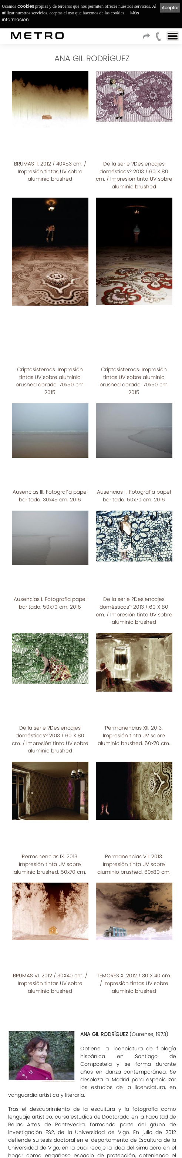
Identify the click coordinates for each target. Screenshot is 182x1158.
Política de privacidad (90, 1142)
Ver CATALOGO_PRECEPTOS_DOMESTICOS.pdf (65, 1051)
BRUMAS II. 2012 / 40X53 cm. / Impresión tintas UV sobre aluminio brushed (50, 141)
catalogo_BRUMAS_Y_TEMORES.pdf (62, 1009)
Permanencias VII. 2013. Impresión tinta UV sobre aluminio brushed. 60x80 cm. (134, 658)
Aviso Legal (49, 1142)
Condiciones (18, 1142)
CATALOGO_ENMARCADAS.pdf (55, 1037)
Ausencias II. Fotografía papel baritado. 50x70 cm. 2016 (134, 379)
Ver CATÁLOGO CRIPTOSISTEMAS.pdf (53, 1065)
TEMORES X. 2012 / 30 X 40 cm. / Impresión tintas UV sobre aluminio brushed (134, 747)
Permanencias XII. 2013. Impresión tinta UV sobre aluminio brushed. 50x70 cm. (134, 561)
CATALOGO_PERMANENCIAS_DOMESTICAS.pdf (75, 1023)
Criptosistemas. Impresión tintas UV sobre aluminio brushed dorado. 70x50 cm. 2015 (50, 290)
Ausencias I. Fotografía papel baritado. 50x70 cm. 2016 (50, 461)
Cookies (127, 1142)
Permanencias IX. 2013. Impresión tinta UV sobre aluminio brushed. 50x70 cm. (50, 658)
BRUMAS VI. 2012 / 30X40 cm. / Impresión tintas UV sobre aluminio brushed (50, 747)
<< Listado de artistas (90, 1085)
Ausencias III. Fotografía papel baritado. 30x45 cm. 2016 (50, 379)
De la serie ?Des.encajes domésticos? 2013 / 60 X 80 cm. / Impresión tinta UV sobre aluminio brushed (134, 145)
